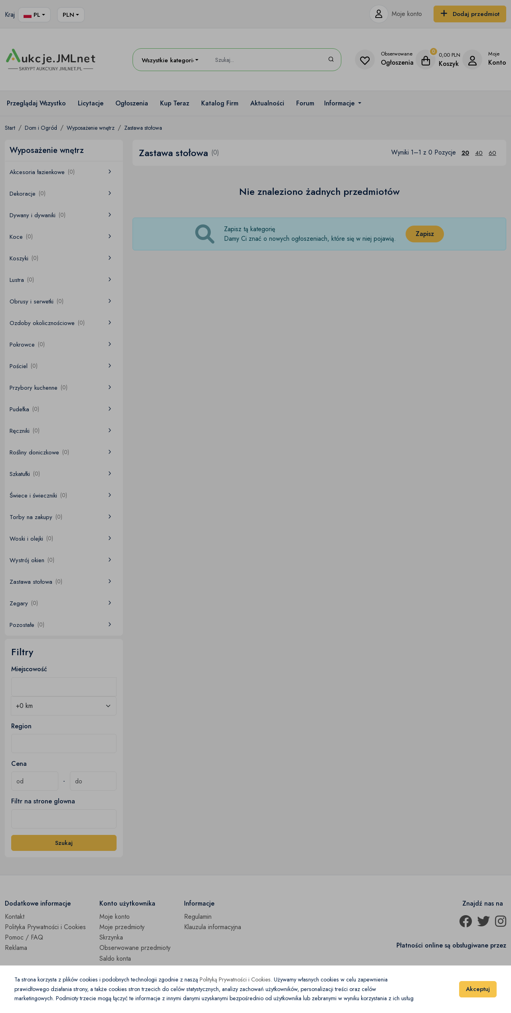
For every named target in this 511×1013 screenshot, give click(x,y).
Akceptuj (478, 989)
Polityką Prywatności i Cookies (235, 979)
